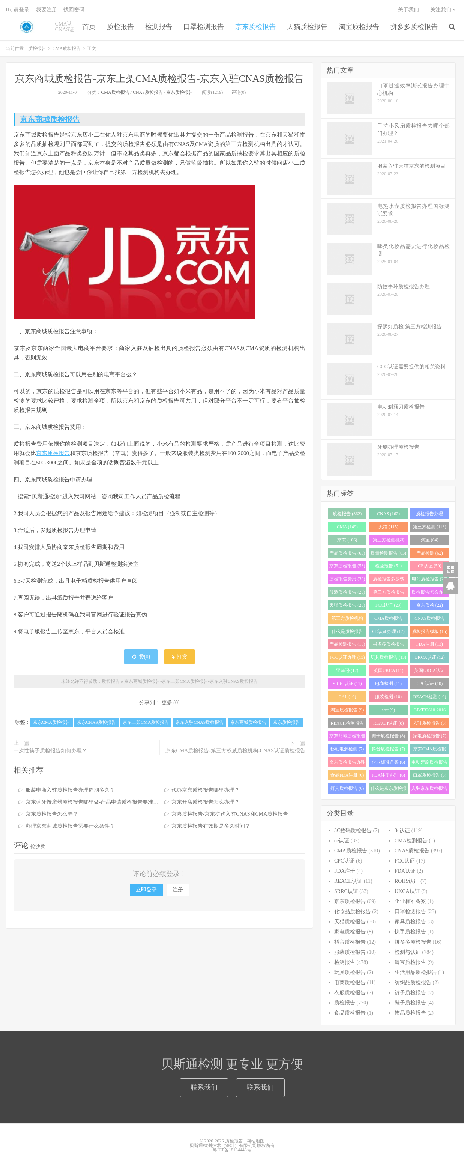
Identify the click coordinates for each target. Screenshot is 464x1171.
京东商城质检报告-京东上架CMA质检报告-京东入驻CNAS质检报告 (159, 78)
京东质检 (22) (429, 605)
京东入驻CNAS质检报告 (200, 722)
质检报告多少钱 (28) (388, 580)
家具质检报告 (410, 921)
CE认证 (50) (429, 565)
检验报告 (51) (388, 565)
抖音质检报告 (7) (388, 749)
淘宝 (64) (429, 540)
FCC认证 (405, 861)
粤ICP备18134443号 (232, 1150)
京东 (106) (347, 540)
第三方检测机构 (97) (388, 541)
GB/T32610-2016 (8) (430, 711)
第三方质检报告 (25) (388, 593)
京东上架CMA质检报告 (146, 722)
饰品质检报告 (410, 1013)
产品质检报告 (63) (347, 553)
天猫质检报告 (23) (347, 605)
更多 (167, 702)
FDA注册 (344, 871)
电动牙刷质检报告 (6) (429, 763)
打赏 (180, 657)
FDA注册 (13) (429, 644)
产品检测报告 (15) (347, 644)
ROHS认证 (407, 881)
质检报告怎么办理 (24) (429, 593)
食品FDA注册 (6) (347, 775)
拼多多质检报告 (414, 26)
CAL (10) (347, 696)
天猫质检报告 (307, 26)
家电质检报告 (350, 932)
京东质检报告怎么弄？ (52, 814)
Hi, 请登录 (17, 9)
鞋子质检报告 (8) (388, 735)
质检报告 (26, 27)
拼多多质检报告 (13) (388, 645)
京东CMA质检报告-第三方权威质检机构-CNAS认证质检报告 (235, 750)
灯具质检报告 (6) (347, 788)
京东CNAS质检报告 (96, 722)
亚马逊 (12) (347, 670)
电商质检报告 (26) (429, 579)
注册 (178, 890)
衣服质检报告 (350, 992)
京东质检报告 (255, 26)
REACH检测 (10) (429, 696)
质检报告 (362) (347, 513)
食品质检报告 (350, 1013)
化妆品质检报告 (352, 911)
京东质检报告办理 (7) (347, 763)
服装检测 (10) (388, 696)
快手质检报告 (410, 932)
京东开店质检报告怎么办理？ (205, 802)
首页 (89, 26)
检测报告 (158, 26)
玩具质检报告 (350, 972)
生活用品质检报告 (416, 972)
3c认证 (402, 830)
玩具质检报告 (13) (388, 657)
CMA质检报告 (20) (388, 620)
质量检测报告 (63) (388, 553)
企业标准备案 (410, 901)
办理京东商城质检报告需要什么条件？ (70, 826)
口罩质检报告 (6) (429, 775)
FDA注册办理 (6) (388, 775)
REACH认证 (348, 881)
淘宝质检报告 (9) (347, 710)
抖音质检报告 (350, 942)
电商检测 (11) (388, 683)
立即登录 (146, 890)
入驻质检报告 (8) (429, 723)
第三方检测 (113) (429, 526)
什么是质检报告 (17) (347, 633)
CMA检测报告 (411, 840)
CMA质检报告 (67, 48)
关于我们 (408, 9)
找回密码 (73, 9)
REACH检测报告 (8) (347, 724)
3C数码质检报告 (353, 830)
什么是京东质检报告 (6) (389, 790)
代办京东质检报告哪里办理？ (205, 790)
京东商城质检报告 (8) (347, 737)
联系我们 (204, 1087)
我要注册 (46, 9)
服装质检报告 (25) (347, 592)
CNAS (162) (388, 513)
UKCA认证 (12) (429, 657)
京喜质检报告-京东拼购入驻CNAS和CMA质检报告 (229, 814)
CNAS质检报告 (148, 92)
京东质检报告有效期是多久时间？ (210, 826)
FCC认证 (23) (388, 605)
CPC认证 (344, 861)
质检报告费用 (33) (347, 579)
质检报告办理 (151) (429, 515)
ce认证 (341, 840)
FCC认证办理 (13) (347, 657)
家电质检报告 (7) (429, 735)
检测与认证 (408, 952)
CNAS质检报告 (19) (429, 620)
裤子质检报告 (410, 992)
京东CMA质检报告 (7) (429, 750)
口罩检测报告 (203, 26)
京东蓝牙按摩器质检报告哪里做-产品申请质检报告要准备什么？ (100, 802)
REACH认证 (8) (388, 723)
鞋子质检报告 (410, 1003)
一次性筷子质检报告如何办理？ (50, 750)
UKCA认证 (407, 891)
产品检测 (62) (429, 553)
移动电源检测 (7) (347, 749)
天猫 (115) (388, 526)
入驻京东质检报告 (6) (429, 790)
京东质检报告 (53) (347, 565)
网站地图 (255, 1141)
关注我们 (443, 9)
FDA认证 (405, 871)
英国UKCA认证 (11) (429, 672)
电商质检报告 (350, 982)
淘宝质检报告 (359, 26)
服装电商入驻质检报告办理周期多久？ (70, 790)
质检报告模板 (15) (429, 631)
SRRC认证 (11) (347, 683)
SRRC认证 (346, 891)
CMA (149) (347, 526)
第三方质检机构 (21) (347, 620)
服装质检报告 (350, 952)
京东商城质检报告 (50, 119)
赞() (141, 657)
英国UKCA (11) (389, 670)
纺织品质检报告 (413, 982)
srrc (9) (388, 710)
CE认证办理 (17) (388, 631)
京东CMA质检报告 (51, 722)
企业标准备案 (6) (388, 762)
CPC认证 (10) (429, 683)
